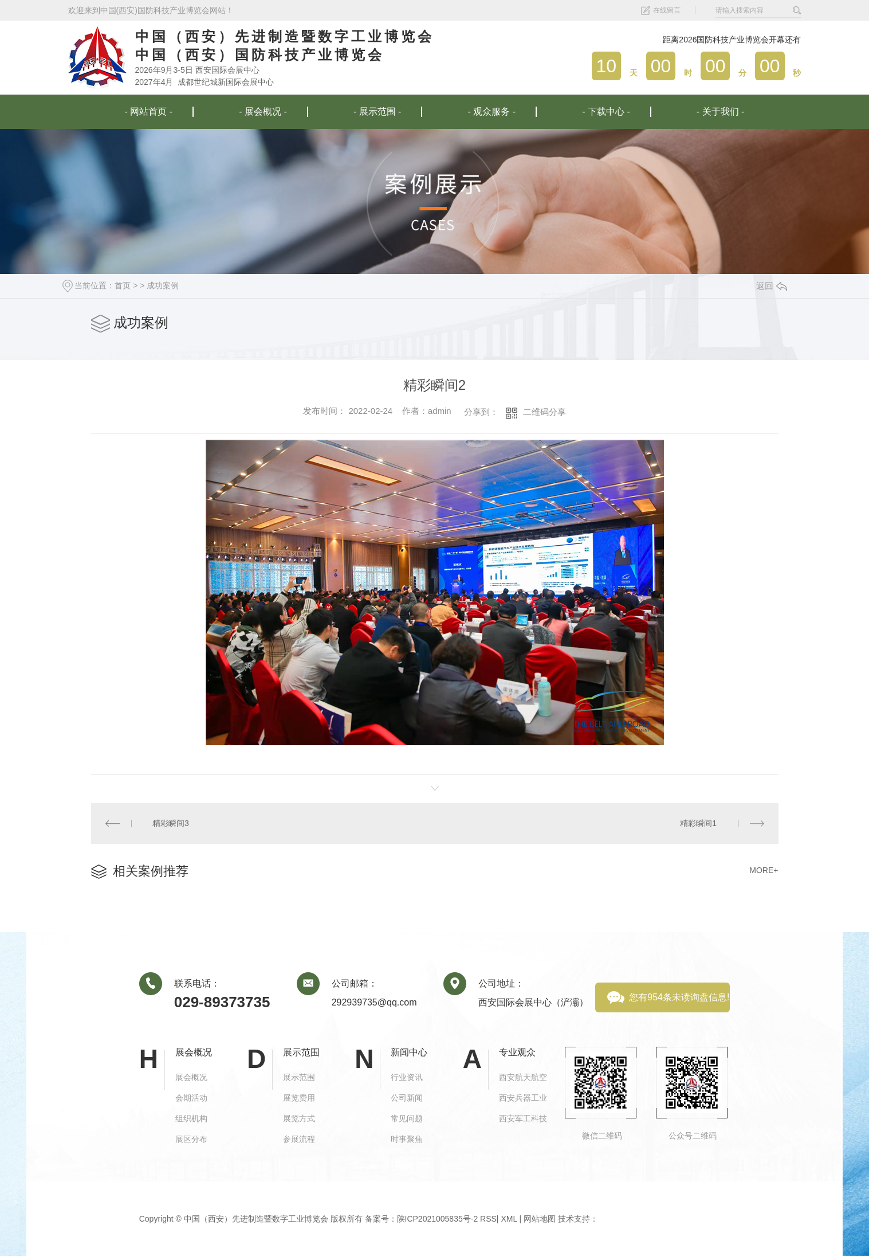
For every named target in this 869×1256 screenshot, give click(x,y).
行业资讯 (407, 1077)
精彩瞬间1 (698, 823)
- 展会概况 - (263, 111)
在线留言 (667, 10)
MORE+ (763, 870)
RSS (488, 1218)
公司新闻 (407, 1097)
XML (509, 1218)
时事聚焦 (407, 1139)
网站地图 (540, 1218)
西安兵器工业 (523, 1097)
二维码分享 (544, 412)
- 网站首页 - (149, 111)
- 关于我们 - (721, 111)
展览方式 (299, 1118)
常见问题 (407, 1118)
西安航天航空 (523, 1077)
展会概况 (191, 1077)
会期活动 (191, 1097)
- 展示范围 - (377, 111)
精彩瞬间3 (170, 823)
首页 (123, 285)
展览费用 (299, 1097)
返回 (771, 286)
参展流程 (299, 1139)
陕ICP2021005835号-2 (437, 1218)
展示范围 (299, 1077)
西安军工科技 (523, 1118)
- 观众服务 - (492, 111)
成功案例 (163, 285)
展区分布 (191, 1139)
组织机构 (191, 1118)
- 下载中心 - (606, 111)
